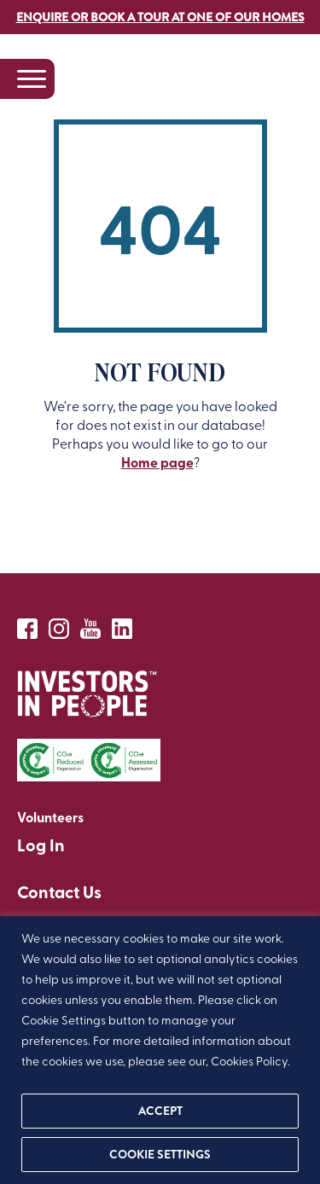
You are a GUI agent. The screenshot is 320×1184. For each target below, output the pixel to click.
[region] (160, 1050)
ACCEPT (160, 1110)
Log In (41, 844)
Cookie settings (160, 1154)
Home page (157, 462)
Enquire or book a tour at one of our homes (160, 17)
